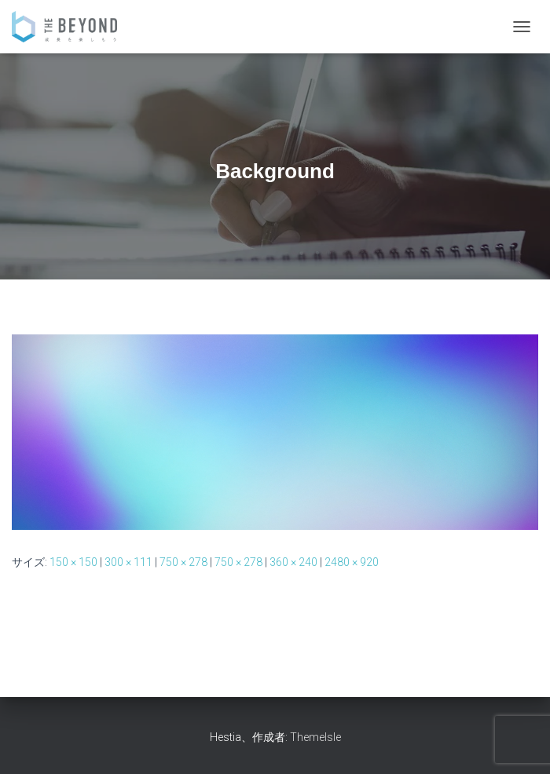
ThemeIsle (315, 737)
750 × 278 (183, 562)
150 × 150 (73, 562)
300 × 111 (128, 562)
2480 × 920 (351, 562)
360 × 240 (293, 562)
